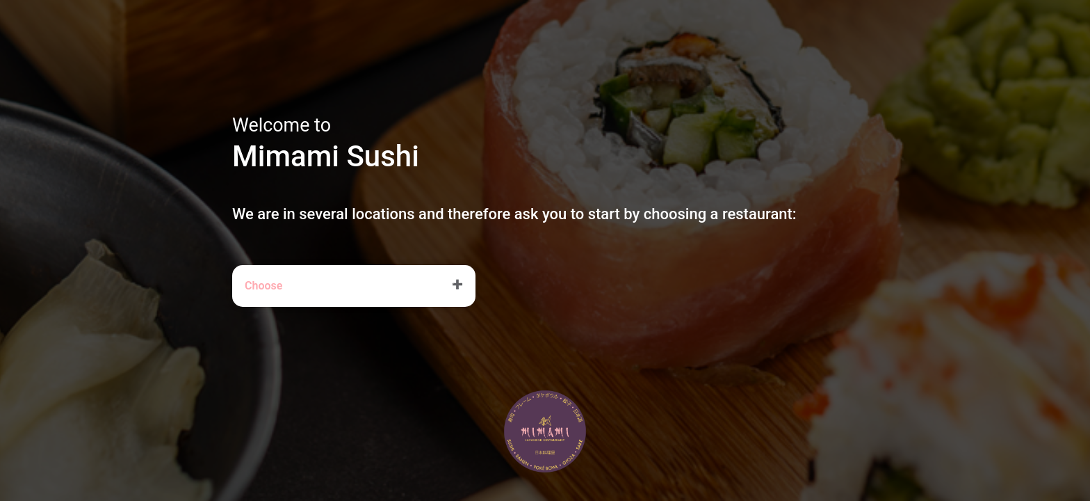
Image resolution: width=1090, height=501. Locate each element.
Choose (263, 285)
